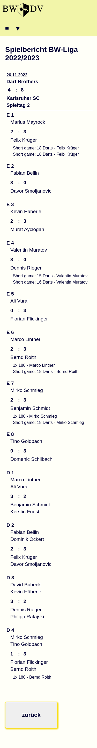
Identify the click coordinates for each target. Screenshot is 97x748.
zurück (31, 715)
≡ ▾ (12, 28)
